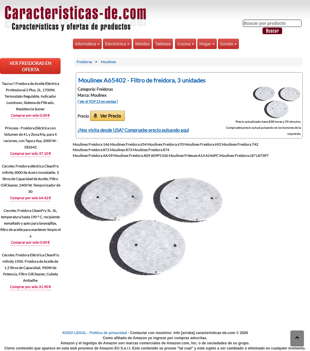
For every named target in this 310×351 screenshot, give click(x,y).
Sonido (228, 43)
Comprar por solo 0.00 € (30, 115)
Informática (87, 43)
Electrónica (117, 43)
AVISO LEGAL (74, 333)
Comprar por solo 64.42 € (30, 198)
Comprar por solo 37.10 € (30, 153)
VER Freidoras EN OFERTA (30, 66)
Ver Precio (110, 116)
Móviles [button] (142, 43)
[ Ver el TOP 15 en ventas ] (98, 101)
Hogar (207, 43)
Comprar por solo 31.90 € (30, 286)
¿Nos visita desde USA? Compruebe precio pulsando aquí (133, 130)
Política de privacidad (108, 333)
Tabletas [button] (163, 43)
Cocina (185, 43)
